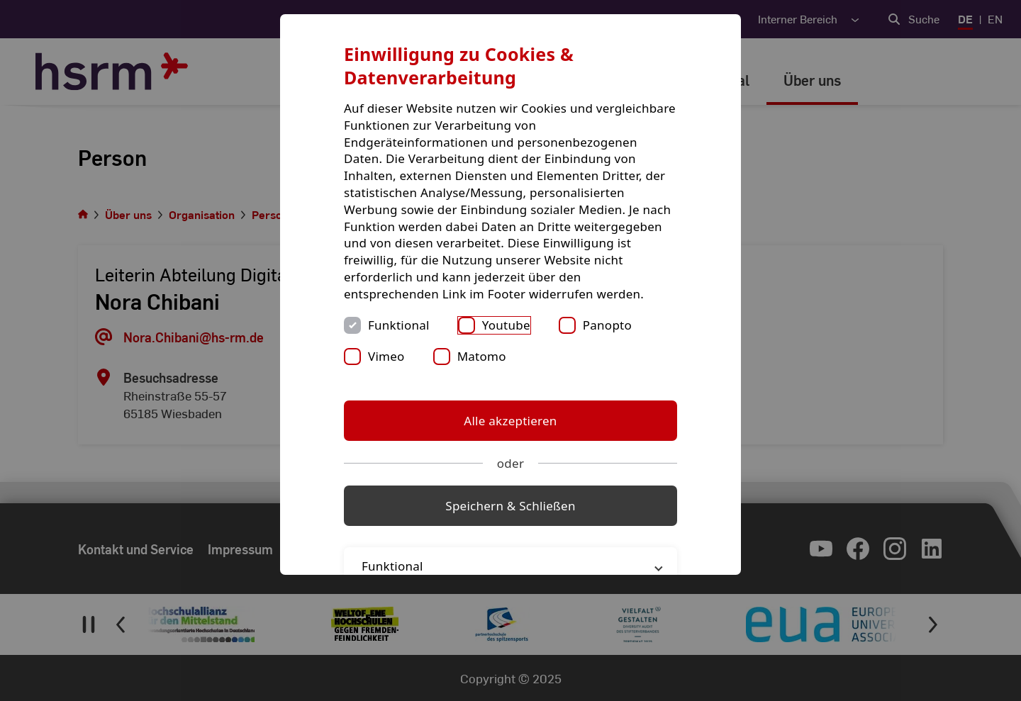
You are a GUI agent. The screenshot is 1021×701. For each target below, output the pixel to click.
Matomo (481, 356)
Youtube (506, 325)
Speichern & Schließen (510, 506)
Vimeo (386, 356)
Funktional (399, 325)
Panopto (607, 325)
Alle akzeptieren (510, 421)
